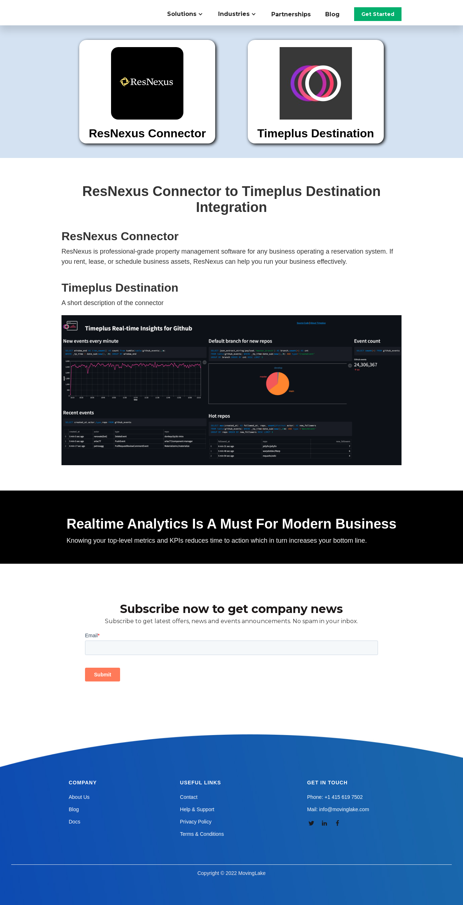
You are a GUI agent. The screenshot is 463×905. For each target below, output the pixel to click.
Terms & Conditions (202, 834)
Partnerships (291, 14)
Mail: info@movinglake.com (338, 809)
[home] (102, 7)
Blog (332, 14)
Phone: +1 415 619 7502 (335, 797)
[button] (189, 14)
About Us (79, 797)
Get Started (377, 14)
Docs (74, 822)
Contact (188, 797)
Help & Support (197, 809)
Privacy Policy (196, 822)
